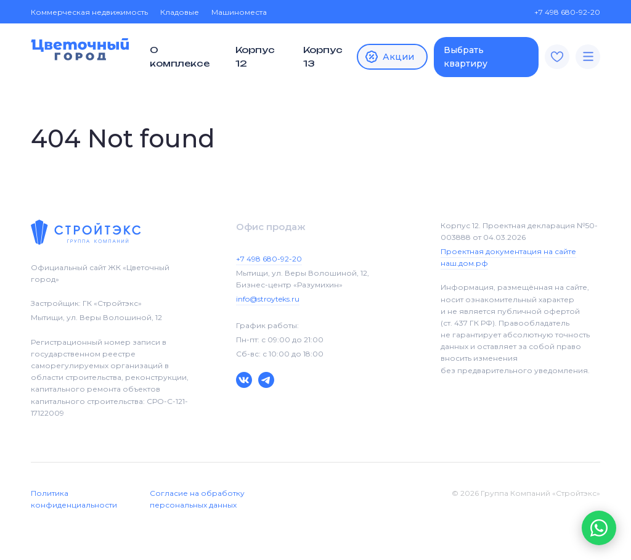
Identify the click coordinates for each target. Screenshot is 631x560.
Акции (389, 56)
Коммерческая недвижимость (89, 12)
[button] (599, 528)
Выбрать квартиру (465, 56)
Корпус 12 (255, 56)
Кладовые (179, 12)
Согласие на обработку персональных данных (197, 498)
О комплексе (180, 56)
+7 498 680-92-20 (561, 12)
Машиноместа (239, 12)
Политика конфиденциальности (74, 498)
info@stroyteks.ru (267, 298)
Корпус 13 (323, 56)
